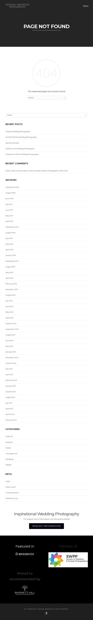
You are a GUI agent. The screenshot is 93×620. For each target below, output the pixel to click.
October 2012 (11, 363)
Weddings (10, 459)
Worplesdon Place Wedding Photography (22, 154)
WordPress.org (12, 498)
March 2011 (10, 414)
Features (9, 442)
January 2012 (11, 386)
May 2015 (9, 272)
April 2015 (9, 278)
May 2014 (9, 312)
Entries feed (10, 487)
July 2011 (9, 403)
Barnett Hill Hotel (12, 143)
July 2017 (9, 204)
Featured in (25, 546)
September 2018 (12, 187)
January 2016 (11, 255)
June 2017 (9, 210)
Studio (8, 448)
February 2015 (11, 284)
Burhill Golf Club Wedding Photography (21, 137)
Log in (8, 481)
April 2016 (9, 249)
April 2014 (9, 318)
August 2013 (10, 335)
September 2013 (12, 329)
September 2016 (12, 227)
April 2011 (9, 408)
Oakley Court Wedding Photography (20, 148)
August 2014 (10, 295)
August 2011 (10, 397)
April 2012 (9, 374)
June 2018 (9, 198)
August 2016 (10, 232)
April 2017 (9, 221)
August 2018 (10, 193)
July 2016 (9, 238)
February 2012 (11, 380)
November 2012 (12, 357)
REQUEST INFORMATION (46, 526)
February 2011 (11, 420)
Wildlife (9, 465)
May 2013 (9, 346)
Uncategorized (11, 453)
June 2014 (9, 306)
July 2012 (9, 369)
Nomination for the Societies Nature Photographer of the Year (43, 171)
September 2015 (12, 261)
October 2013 (11, 323)
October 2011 (11, 391)
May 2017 (9, 215)
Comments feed (12, 492)
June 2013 (9, 340)
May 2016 (9, 244)
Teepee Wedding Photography (18, 131)
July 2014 (9, 301)
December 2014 (12, 289)
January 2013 (11, 352)
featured (9, 436)
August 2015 (10, 267)
